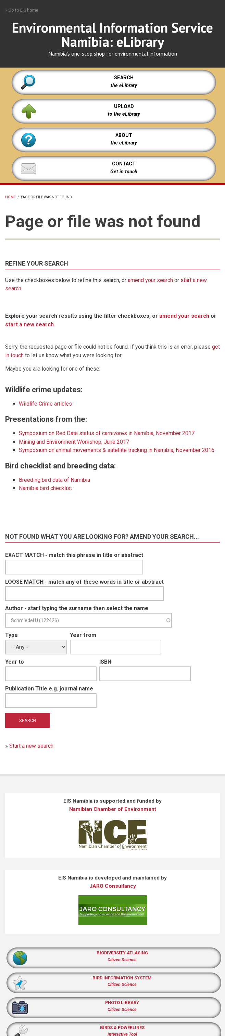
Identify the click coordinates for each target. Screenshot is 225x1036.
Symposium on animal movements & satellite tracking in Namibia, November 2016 (116, 450)
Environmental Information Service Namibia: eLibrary (112, 34)
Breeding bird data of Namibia (54, 480)
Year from (83, 635)
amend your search (150, 280)
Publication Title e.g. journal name (49, 688)
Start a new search (31, 746)
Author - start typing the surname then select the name (76, 608)
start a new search (29, 324)
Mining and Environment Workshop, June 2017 (74, 442)
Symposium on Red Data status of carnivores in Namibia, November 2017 (107, 433)
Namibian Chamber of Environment (112, 809)
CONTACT (124, 164)
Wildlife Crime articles (45, 403)
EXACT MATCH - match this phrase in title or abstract (74, 555)
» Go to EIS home (21, 10)
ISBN (105, 662)
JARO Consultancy (112, 886)
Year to (14, 662)
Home (10, 197)
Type (11, 635)
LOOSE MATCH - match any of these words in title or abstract (84, 582)
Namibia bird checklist (45, 488)
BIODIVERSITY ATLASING (122, 952)
